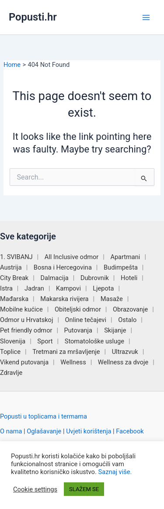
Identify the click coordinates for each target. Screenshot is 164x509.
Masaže (112, 299)
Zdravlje (11, 373)
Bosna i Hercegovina (63, 267)
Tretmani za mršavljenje (66, 352)
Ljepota (103, 288)
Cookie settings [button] (35, 489)
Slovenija (12, 341)
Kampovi (68, 288)
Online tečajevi (85, 320)
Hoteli (129, 278)
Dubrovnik (94, 278)
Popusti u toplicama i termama (43, 416)
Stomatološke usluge (94, 341)
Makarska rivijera (64, 299)
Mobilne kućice (21, 309)
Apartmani (125, 257)
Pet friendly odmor (26, 330)
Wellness (73, 362)
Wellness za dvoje (123, 362)
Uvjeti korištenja (88, 431)
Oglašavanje (44, 431)
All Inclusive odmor (71, 257)
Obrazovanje (130, 309)
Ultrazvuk (125, 352)
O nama (11, 431)
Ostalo (127, 320)
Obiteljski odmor (78, 309)
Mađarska (14, 299)
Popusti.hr (33, 17)
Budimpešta (121, 267)
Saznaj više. (115, 472)
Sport (44, 341)
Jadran (34, 288)
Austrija (11, 267)
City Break (14, 278)
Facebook (129, 431)
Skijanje (115, 330)
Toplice (10, 352)
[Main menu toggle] (146, 17)
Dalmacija (54, 278)
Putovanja (78, 330)
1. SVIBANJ (16, 257)
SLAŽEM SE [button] (84, 489)
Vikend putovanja (24, 362)
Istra (6, 288)
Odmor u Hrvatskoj (26, 320)
